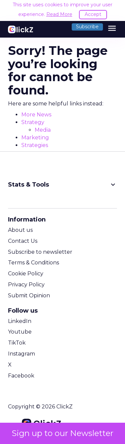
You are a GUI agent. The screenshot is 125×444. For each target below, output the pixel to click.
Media (43, 130)
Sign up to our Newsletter (62, 433)
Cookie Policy (25, 273)
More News (36, 114)
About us (20, 230)
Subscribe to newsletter (40, 252)
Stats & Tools (62, 185)
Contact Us (22, 241)
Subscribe (87, 27)
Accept (93, 14)
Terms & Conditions (33, 262)
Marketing (35, 137)
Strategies (34, 145)
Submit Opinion (29, 295)
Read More (59, 14)
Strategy (32, 122)
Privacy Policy (26, 284)
